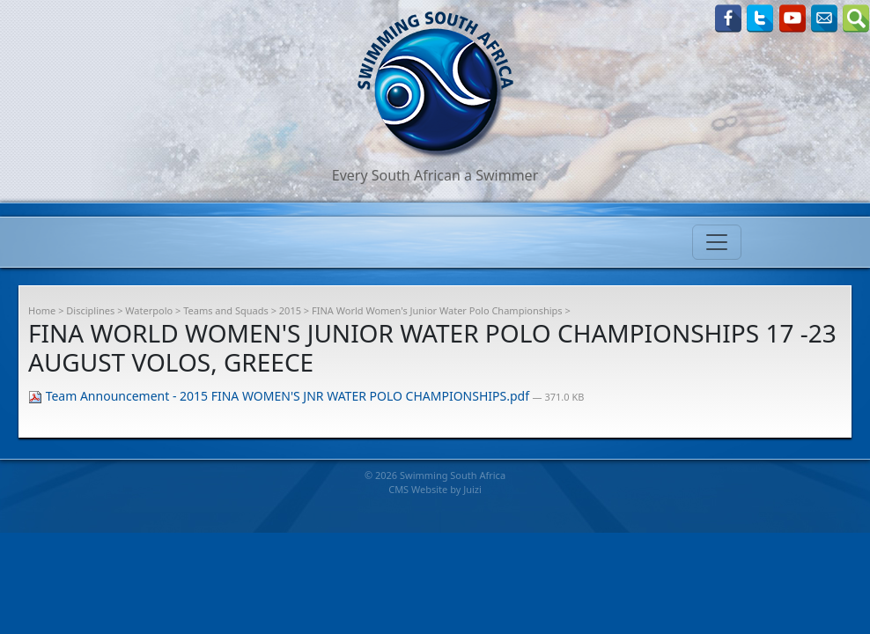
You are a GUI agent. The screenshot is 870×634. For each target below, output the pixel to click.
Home (41, 310)
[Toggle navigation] (716, 242)
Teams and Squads (226, 310)
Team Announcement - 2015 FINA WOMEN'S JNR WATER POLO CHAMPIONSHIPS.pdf (280, 395)
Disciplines (90, 310)
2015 (290, 310)
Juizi (472, 489)
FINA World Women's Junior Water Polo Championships (437, 310)
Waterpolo (149, 310)
